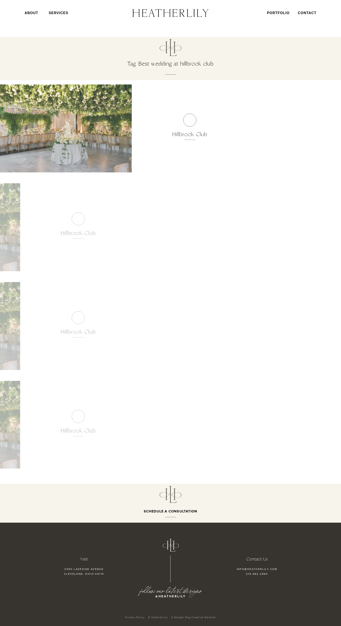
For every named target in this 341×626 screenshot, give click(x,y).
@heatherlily (170, 596)
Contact (307, 13)
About (32, 13)
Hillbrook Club (165, 134)
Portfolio (278, 13)
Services (58, 13)
